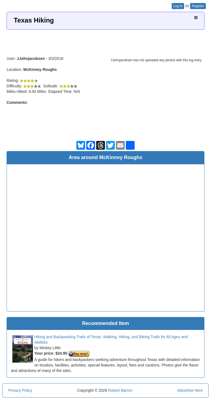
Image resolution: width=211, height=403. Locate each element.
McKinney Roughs (40, 69)
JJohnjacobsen (31, 58)
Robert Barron (120, 390)
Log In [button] (177, 6)
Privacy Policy (20, 390)
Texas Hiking (34, 20)
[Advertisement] (105, 40)
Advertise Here (190, 390)
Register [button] (198, 6)
